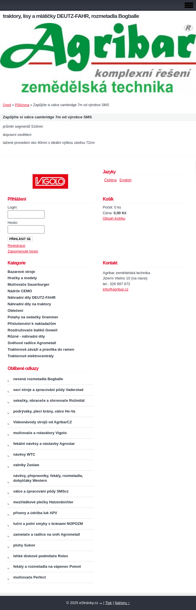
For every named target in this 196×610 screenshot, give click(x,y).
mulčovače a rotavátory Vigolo (40, 433)
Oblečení (15, 310)
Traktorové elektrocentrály (31, 356)
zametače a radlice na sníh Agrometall (46, 534)
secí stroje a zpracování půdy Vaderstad (48, 390)
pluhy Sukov (24, 545)
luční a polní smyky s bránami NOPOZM (48, 523)
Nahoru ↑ (122, 603)
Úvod (7, 105)
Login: (13, 207)
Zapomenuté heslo (23, 251)
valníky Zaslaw (26, 465)
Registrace (16, 245)
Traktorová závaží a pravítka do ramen (41, 349)
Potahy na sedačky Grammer (33, 317)
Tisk (108, 603)
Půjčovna (22, 105)
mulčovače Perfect (29, 577)
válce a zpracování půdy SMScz (41, 491)
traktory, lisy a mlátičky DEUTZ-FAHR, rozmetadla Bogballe (71, 16)
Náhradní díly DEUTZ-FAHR (32, 297)
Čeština (110, 180)
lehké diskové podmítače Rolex (40, 556)
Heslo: (13, 222)
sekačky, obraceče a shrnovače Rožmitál (49, 400)
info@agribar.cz (115, 289)
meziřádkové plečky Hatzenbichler (43, 502)
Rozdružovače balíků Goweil (33, 330)
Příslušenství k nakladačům (32, 323)
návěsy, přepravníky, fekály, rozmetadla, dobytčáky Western (48, 478)
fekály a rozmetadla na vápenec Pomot (47, 566)
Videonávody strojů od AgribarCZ (42, 422)
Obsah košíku (114, 218)
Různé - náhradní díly (26, 336)
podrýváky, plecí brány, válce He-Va (44, 411)
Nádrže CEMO (20, 291)
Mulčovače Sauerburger (28, 284)
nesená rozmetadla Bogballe (38, 379)
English (125, 180)
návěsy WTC (24, 454)
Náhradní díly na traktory (29, 304)
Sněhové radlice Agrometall (32, 343)
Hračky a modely (22, 278)
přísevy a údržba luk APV (35, 513)
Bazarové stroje (21, 272)
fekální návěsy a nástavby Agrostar (44, 443)
